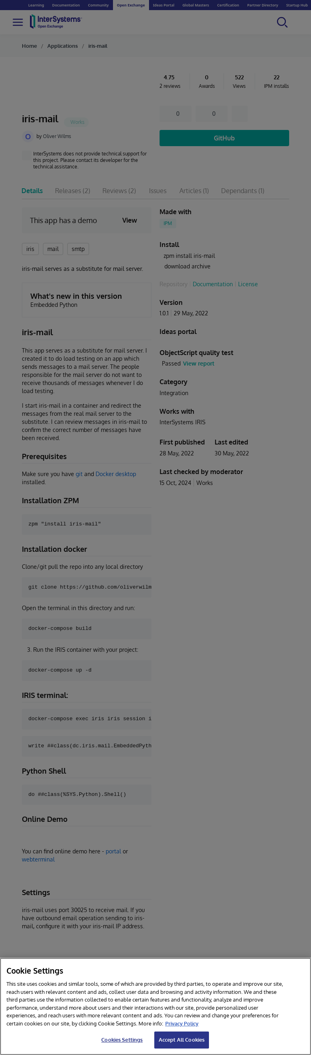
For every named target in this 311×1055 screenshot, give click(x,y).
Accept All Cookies (181, 1039)
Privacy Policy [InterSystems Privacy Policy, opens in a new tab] (181, 1023)
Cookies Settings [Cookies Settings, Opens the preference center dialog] (122, 1039)
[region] (155, 1006)
